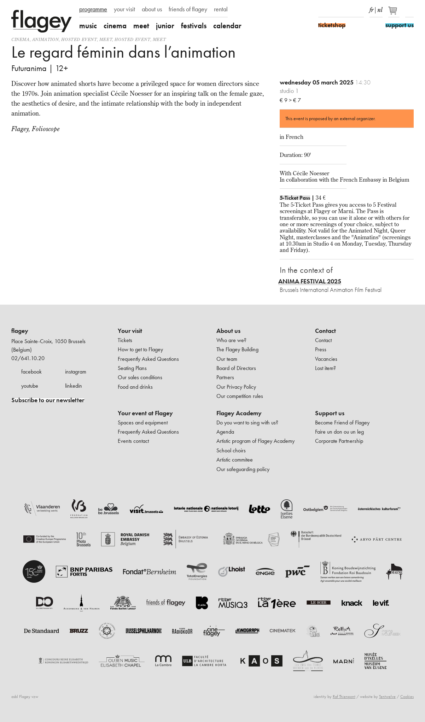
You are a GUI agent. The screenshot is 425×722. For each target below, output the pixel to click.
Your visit (130, 330)
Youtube (347, 10)
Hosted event (79, 39)
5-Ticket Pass (295, 197)
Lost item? (325, 368)
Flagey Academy (239, 413)
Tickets (125, 340)
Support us (329, 413)
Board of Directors (236, 368)
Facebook (322, 10)
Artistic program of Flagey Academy (255, 441)
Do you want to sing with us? (247, 422)
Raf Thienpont (344, 696)
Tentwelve (387, 696)
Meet (105, 39)
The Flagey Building (237, 349)
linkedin (73, 385)
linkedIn (359, 10)
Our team (226, 359)
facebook (31, 371)
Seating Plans (132, 368)
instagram (75, 371)
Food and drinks (135, 387)
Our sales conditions (140, 377)
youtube (29, 385)
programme (93, 9)
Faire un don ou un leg (339, 431)
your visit (124, 9)
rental (221, 9)
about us (152, 9)
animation (45, 39)
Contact (325, 330)
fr (371, 8)
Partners (225, 377)
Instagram (335, 10)
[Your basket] (394, 13)
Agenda (225, 431)
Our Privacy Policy (236, 387)
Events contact (133, 441)
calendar (227, 25)
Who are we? (231, 340)
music (88, 25)
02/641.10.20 (28, 358)
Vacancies (326, 359)
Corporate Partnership (339, 441)
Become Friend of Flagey (342, 422)
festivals (193, 25)
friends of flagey (188, 9)
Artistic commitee (234, 459)
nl (380, 8)
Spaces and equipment (143, 422)
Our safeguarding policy (242, 469)
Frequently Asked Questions (148, 359)
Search (409, 10)
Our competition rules (239, 396)
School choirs (231, 450)
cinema (115, 25)
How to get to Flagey (140, 349)
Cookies (407, 696)
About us (228, 330)
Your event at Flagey (145, 413)
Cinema (20, 39)
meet (141, 25)
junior (165, 25)
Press (320, 349)
